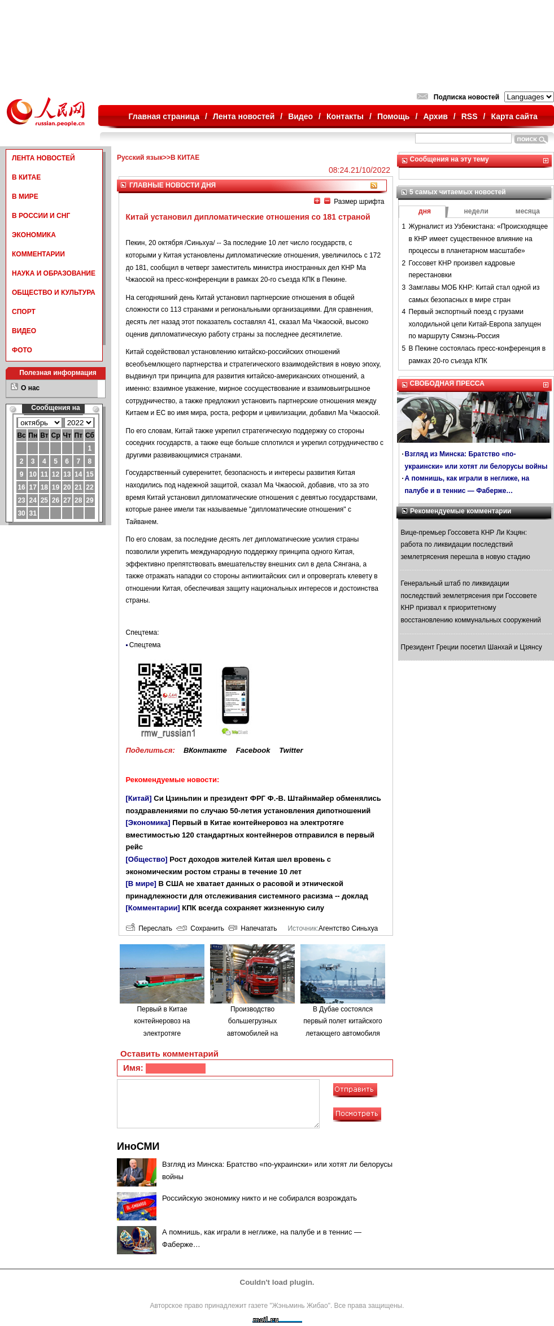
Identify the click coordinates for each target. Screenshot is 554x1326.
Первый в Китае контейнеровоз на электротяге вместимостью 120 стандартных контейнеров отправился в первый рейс (250, 834)
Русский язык (140, 158)
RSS (469, 116)
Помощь (393, 116)
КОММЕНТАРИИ (38, 254)
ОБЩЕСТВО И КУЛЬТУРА (53, 292)
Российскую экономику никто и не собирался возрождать (259, 1198)
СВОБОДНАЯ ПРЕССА (447, 383)
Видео (300, 116)
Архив (435, 116)
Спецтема (145, 645)
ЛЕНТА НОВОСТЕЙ (43, 158)
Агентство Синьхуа (348, 928)
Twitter (291, 750)
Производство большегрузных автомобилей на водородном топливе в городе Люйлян (252, 1033)
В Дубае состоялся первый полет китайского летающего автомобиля (342, 1021)
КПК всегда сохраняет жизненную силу (253, 908)
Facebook (253, 750)
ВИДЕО (24, 331)
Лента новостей (243, 116)
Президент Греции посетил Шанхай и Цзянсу (471, 647)
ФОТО (22, 350)
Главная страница (164, 116)
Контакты (345, 116)
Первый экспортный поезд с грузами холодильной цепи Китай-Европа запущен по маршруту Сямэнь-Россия (475, 324)
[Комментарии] (153, 908)
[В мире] (141, 883)
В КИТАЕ (26, 177)
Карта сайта (514, 116)
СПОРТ (24, 312)
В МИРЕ (25, 196)
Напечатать (252, 928)
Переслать (149, 928)
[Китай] (139, 798)
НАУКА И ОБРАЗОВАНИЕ (53, 273)
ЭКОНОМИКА (34, 235)
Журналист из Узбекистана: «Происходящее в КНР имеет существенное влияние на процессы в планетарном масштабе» (478, 239)
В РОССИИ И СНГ (41, 216)
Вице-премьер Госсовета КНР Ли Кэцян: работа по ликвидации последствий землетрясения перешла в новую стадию (465, 545)
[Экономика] (148, 822)
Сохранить (200, 928)
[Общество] (147, 859)
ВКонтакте (205, 750)
